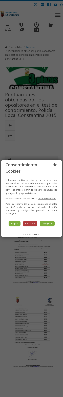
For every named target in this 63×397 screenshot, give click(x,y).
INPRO (37, 234)
